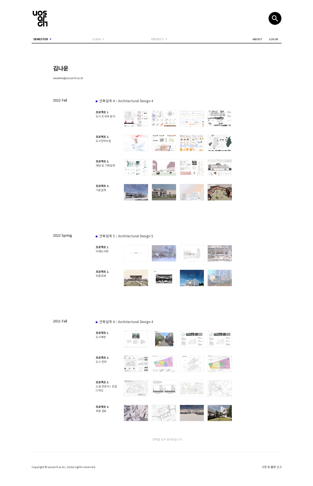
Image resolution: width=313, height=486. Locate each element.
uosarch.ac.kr (56, 467)
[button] (257, 39)
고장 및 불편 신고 (272, 467)
